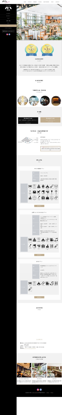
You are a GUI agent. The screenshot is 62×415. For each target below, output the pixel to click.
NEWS (52, 1)
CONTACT (57, 1)
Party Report (46, 1)
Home (25, 1)
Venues (35, 1)
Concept (29, 1)
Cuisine (40, 1)
